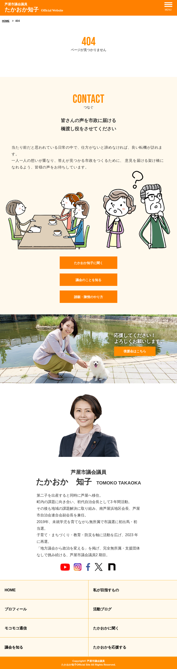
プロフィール (16, 609)
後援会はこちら (135, 351)
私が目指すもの (106, 590)
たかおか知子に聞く (88, 263)
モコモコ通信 (16, 628)
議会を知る (14, 647)
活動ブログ (102, 609)
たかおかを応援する (109, 647)
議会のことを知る (88, 280)
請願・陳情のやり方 (88, 297)
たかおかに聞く (106, 628)
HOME (5, 21)
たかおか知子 (34, 7)
